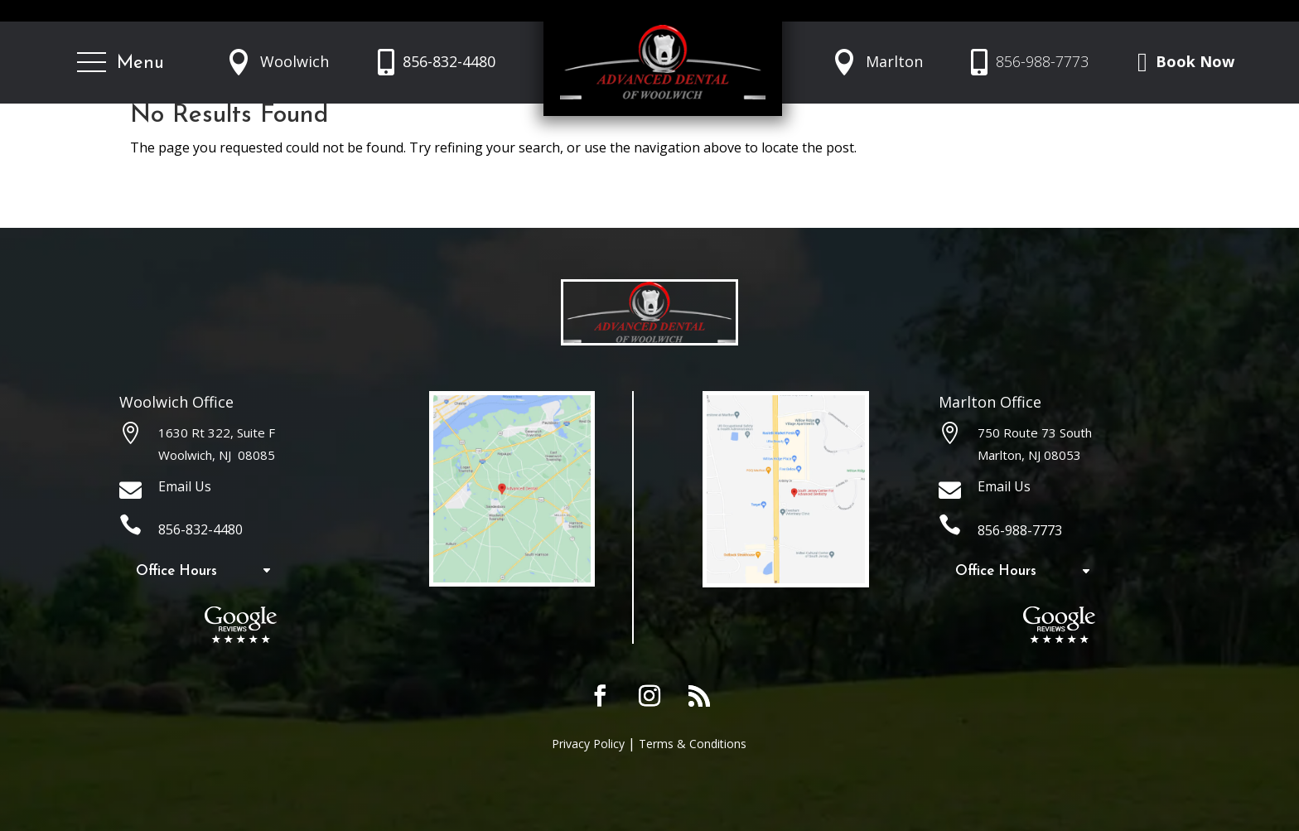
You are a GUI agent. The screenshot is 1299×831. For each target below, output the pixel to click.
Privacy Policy (588, 743)
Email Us (184, 486)
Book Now (1195, 61)
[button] (120, 63)
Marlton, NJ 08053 (1029, 455)
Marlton (894, 61)
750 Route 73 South (1035, 432)
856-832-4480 (449, 61)
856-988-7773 (1042, 61)
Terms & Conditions (692, 743)
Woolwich (294, 61)
